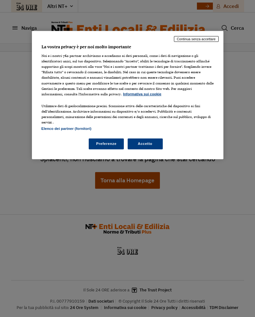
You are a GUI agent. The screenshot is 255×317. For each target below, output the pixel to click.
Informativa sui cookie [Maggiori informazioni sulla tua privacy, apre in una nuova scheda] (142, 94)
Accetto (145, 144)
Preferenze (106, 144)
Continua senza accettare (196, 39)
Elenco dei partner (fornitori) (66, 129)
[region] (127, 95)
